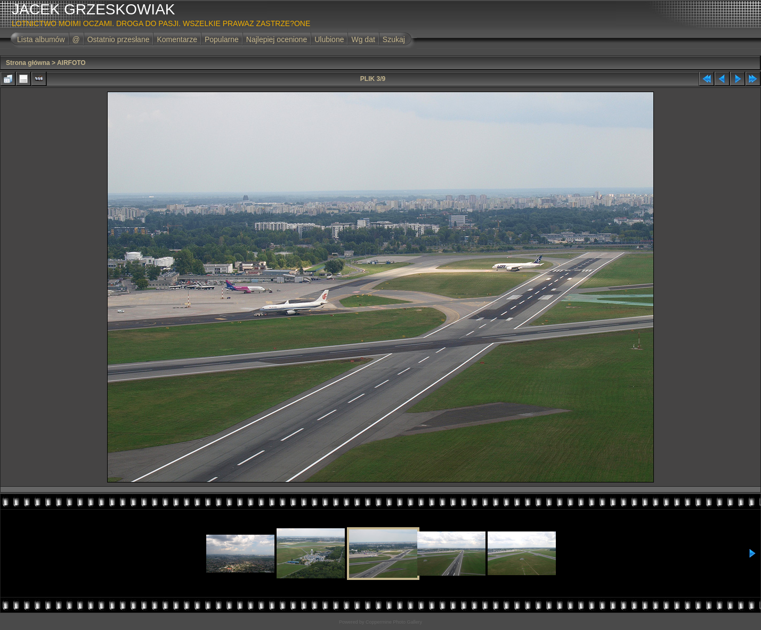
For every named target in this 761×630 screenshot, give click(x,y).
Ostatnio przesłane (118, 39)
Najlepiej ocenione (276, 39)
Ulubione (329, 39)
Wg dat (363, 39)
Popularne (222, 39)
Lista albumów (41, 39)
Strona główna (28, 63)
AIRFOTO (71, 63)
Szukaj (394, 39)
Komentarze (177, 39)
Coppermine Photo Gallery (394, 622)
